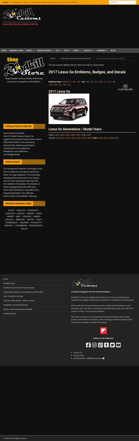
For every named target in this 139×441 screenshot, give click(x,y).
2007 (78, 135)
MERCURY (20, 219)
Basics (29, 50)
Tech (66, 50)
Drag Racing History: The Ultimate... (19, 193)
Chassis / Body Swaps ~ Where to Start (19, 300)
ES (74, 81)
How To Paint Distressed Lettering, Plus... (21, 181)
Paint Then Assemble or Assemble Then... (21, 190)
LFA (100, 81)
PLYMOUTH (36, 222)
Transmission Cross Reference (16, 148)
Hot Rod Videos (9, 313)
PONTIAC (8, 225)
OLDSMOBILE (11, 222)
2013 (74, 138)
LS (105, 81)
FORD (38, 213)
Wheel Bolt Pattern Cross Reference (19, 142)
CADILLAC (20, 210)
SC (60, 84)
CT (70, 81)
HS (88, 81)
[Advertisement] (92, 26)
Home (4, 50)
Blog (113, 50)
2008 (83, 135)
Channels (101, 50)
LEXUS (65, 81)
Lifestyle (87, 50)
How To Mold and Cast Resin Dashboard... (21, 171)
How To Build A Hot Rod (13, 296)
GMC (18, 216)
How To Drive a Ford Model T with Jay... (20, 196)
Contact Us (77, 352)
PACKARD (24, 222)
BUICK (11, 210)
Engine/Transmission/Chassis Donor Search (22, 139)
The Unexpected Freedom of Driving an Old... (23, 168)
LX (109, 81)
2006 (73, 135)
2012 (69, 138)
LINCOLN (9, 219)
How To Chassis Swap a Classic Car (18, 136)
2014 (79, 138)
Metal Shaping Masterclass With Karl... (20, 187)
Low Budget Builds (11, 154)
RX (56, 84)
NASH (38, 219)
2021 (117, 138)
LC (96, 81)
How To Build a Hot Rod (13, 133)
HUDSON (27, 216)
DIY (57, 50)
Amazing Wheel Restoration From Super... (21, 178)
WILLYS (24, 228)
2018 (101, 138)
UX (64, 84)
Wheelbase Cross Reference (15, 151)
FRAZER (10, 216)
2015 (85, 138)
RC (51, 84)
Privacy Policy (78, 355)
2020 (111, 138)
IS (92, 81)
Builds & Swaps (44, 50)
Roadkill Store (16, 50)
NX (114, 81)
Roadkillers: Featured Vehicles (15, 305)
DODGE (30, 213)
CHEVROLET (33, 210)
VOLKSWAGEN (35, 225)
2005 (67, 135)
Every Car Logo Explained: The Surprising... (22, 174)
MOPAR (30, 219)
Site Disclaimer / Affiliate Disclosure (88, 358)
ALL (69, 84)
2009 (89, 135)
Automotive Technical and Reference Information (23, 292)
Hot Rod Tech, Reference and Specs (19, 145)
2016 (90, 138)
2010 (58, 138)
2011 (63, 138)
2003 (57, 135)
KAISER (37, 216)
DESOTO (20, 213)
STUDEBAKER (21, 225)
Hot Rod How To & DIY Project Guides (18, 287)
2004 (62, 135)
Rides (76, 50)
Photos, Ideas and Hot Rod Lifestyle (17, 309)
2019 (106, 138)
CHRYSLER (9, 213)
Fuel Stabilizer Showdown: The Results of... (22, 184)
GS (79, 81)
